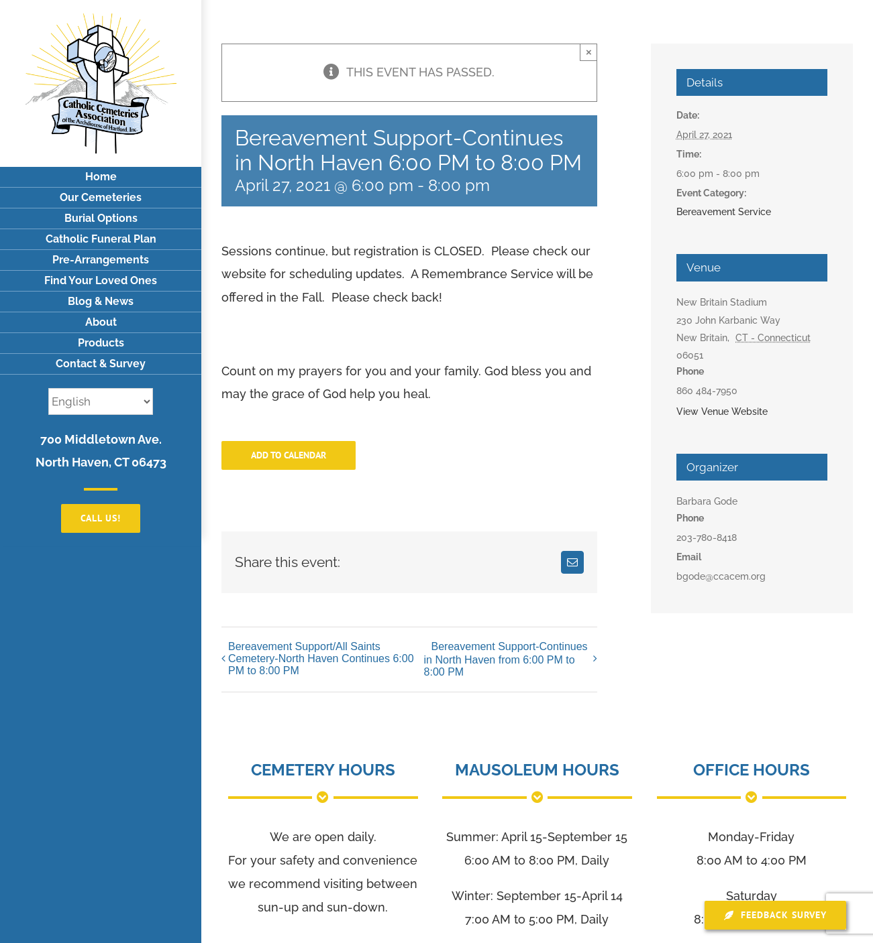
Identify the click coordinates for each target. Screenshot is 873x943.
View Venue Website (722, 411)
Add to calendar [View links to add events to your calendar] (288, 455)
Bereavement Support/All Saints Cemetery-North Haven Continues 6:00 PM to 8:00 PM (321, 658)
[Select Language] (100, 401)
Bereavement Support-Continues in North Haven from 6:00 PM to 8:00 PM (506, 659)
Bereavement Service (723, 211)
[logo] (100, 19)
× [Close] (589, 52)
